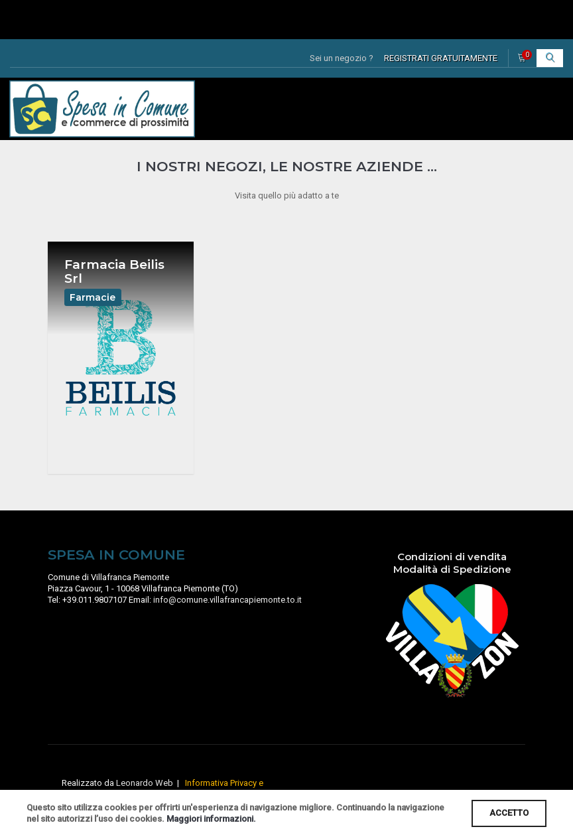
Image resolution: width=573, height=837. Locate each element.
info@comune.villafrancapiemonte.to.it (227, 610)
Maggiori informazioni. (211, 819)
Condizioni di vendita (452, 566)
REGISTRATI (440, 58)
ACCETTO (509, 813)
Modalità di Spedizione (452, 579)
